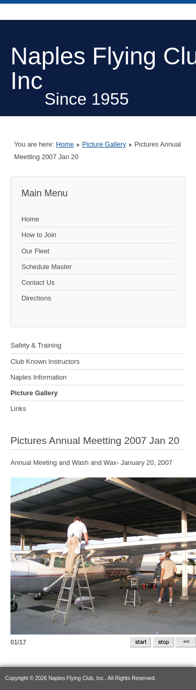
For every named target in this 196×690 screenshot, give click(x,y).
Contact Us (37, 282)
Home (65, 144)
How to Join (38, 235)
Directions (36, 298)
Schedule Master (46, 267)
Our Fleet (35, 251)
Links (18, 409)
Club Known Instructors (44, 361)
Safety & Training (35, 345)
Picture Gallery (104, 144)
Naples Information (38, 377)
